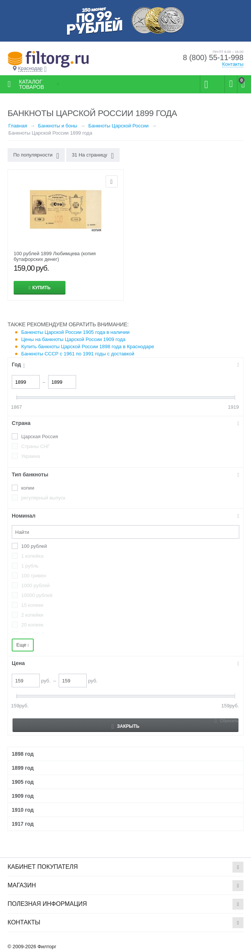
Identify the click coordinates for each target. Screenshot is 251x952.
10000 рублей (36, 595)
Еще (22, 645)
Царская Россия (39, 436)
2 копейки (32, 615)
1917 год (23, 824)
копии (27, 488)
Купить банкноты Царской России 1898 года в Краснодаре (87, 346)
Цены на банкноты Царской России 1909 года (73, 339)
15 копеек (32, 605)
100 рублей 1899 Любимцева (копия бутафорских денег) (55, 256)
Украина (30, 456)
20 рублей (32, 634)
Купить (41, 287)
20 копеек (32, 625)
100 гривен (33, 575)
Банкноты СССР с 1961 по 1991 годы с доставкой (77, 354)
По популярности (36, 156)
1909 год (23, 796)
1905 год (23, 782)
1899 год (23, 768)
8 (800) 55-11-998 (213, 57)
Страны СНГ (35, 446)
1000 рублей (35, 585)
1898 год (23, 754)
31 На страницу (93, 156)
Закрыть (125, 726)
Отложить (112, 181)
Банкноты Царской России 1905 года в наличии (75, 332)
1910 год (23, 810)
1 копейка (32, 556)
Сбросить (229, 720)
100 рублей (34, 546)
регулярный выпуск (43, 498)
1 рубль (30, 566)
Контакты (232, 64)
